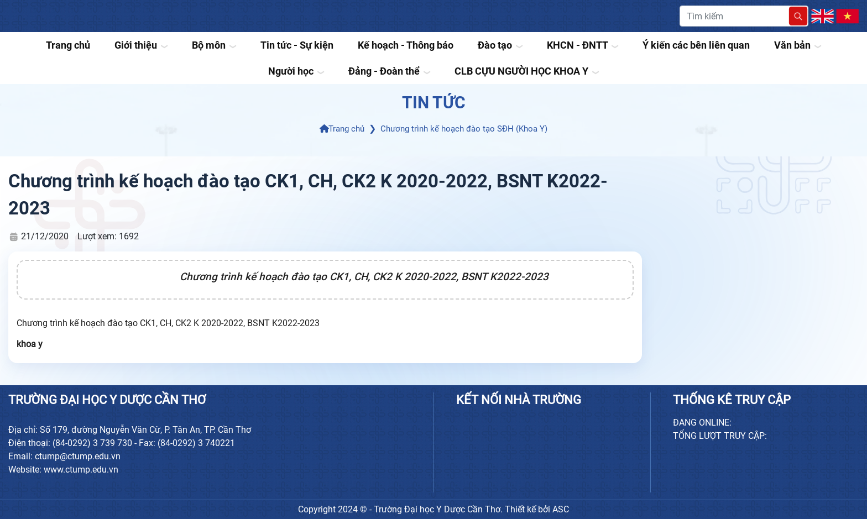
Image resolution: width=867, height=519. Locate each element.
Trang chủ (342, 129)
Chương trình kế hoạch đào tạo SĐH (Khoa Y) (463, 129)
